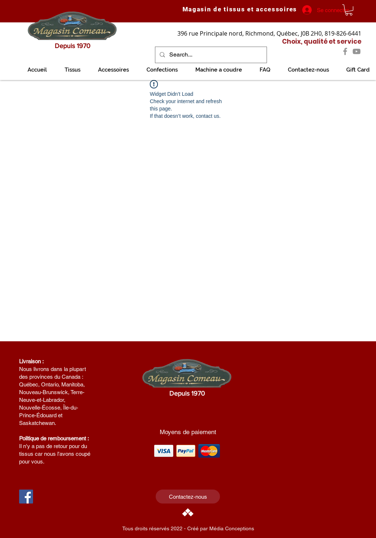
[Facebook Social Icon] (26, 497)
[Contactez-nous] (188, 497)
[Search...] (210, 55)
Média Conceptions (231, 528)
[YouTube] (356, 51)
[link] (348, 9)
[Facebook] (345, 51)
